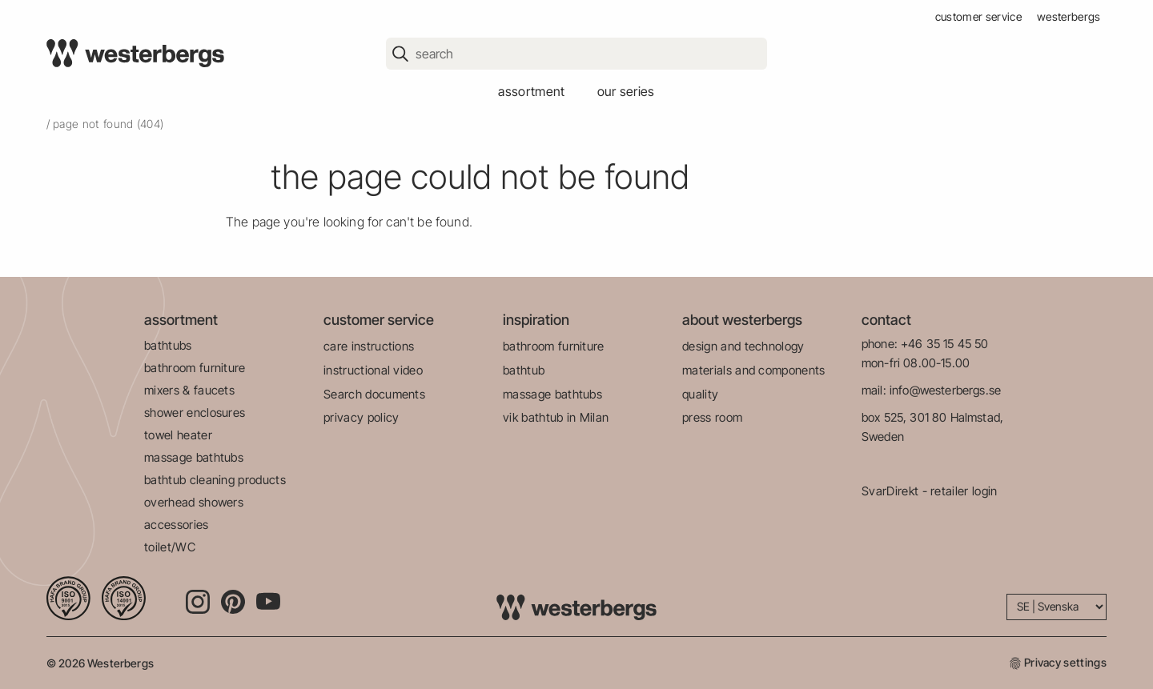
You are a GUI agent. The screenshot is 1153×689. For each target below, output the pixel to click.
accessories (176, 524)
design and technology (743, 346)
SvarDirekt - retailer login (930, 491)
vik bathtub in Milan (556, 417)
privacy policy (361, 417)
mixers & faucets (189, 390)
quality (700, 394)
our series (626, 91)
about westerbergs (742, 319)
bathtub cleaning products (215, 479)
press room (712, 417)
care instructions (368, 346)
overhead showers (193, 502)
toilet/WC (169, 547)
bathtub (523, 370)
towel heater (178, 435)
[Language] (1056, 607)
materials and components (754, 370)
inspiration (536, 319)
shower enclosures (194, 412)
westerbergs (1069, 16)
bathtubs (168, 345)
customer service (978, 16)
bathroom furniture (195, 367)
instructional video (373, 370)
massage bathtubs (193, 457)
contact (886, 319)
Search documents (374, 394)
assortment (531, 91)
